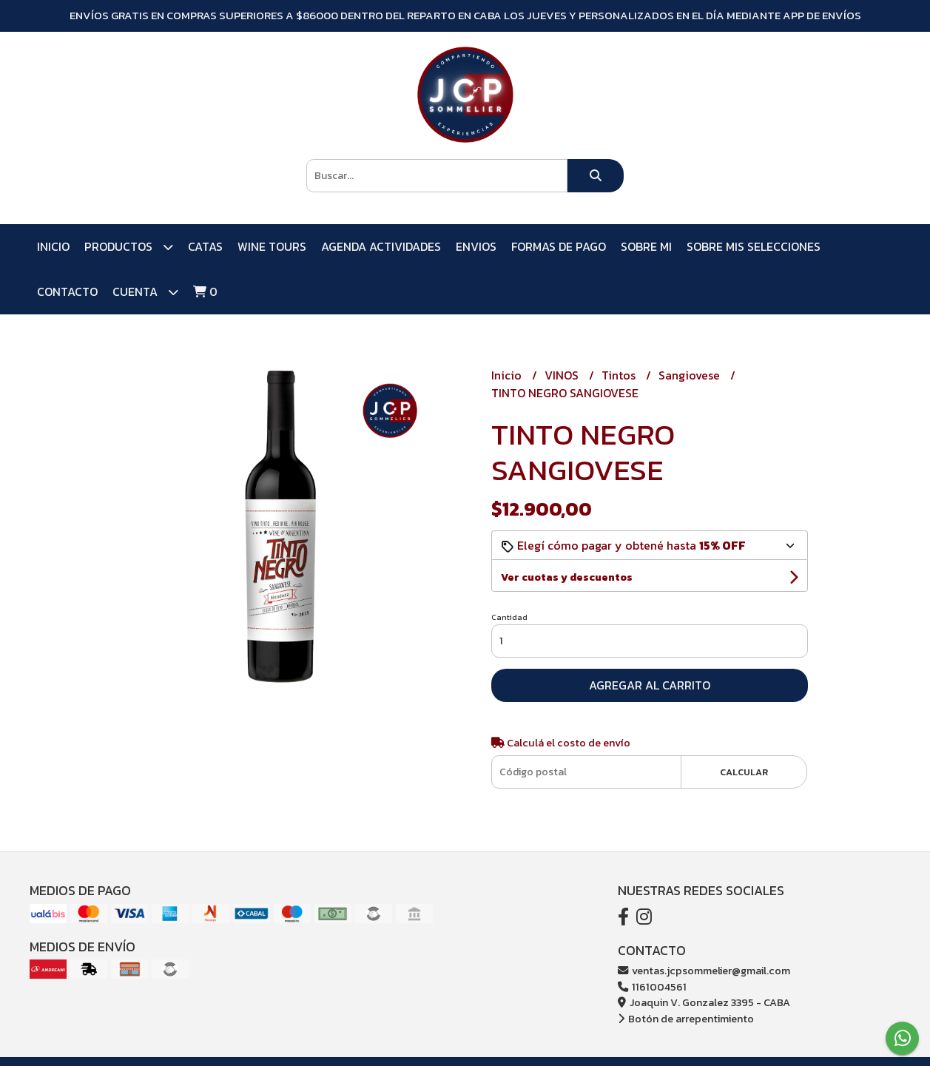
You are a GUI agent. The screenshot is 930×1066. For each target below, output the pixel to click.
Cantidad (509, 617)
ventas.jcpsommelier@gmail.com (704, 970)
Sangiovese (690, 375)
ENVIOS (476, 246)
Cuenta (145, 291)
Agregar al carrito (649, 685)
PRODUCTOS (128, 246)
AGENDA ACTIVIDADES (381, 246)
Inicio (53, 246)
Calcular (744, 772)
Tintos (620, 375)
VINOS (563, 375)
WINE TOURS (271, 246)
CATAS (205, 246)
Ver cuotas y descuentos (567, 577)
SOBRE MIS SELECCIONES (754, 246)
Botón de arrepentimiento (686, 1019)
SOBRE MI (646, 246)
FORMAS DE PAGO (558, 246)
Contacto (67, 291)
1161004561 (652, 987)
